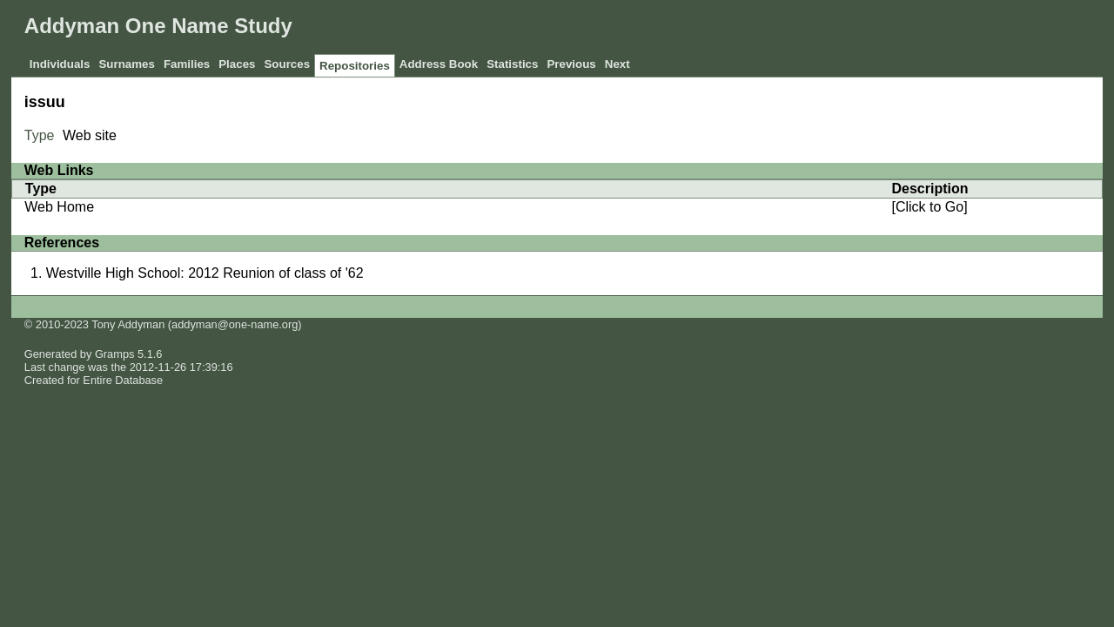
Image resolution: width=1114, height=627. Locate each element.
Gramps (115, 354)
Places (236, 64)
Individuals (60, 64)
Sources (287, 64)
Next (617, 64)
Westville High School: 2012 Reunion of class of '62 (205, 273)
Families (187, 64)
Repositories (354, 65)
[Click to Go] (929, 206)
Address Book (438, 64)
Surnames (126, 64)
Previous (571, 64)
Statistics (512, 64)
